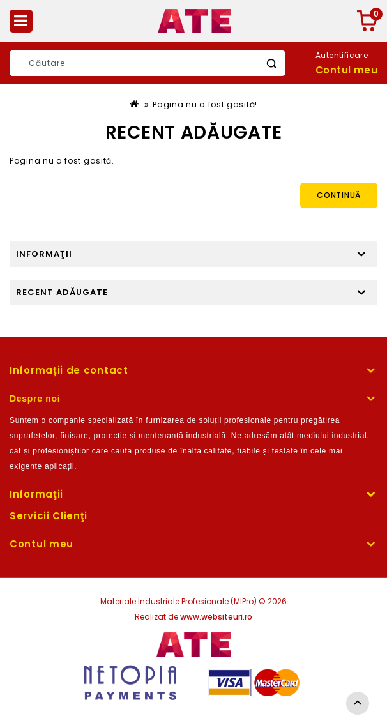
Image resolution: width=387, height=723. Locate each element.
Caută (271, 63)
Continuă (339, 195)
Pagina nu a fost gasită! (205, 104)
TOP (357, 703)
